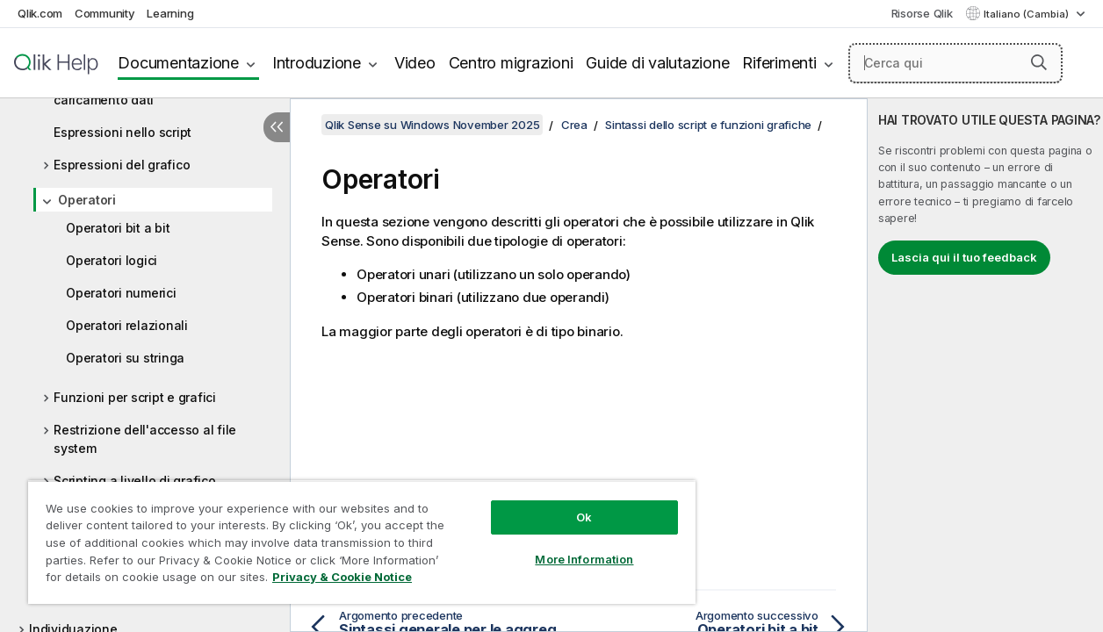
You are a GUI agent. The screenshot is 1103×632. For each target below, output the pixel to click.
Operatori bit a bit (117, 227)
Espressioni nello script (122, 132)
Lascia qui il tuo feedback (964, 257)
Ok (561, 504)
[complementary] (985, 365)
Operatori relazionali (127, 325)
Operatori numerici (121, 292)
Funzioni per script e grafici (135, 397)
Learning (170, 13)
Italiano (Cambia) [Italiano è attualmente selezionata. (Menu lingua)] (1027, 14)
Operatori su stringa (125, 357)
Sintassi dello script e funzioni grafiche (708, 125)
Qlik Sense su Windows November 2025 (432, 125)
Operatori (87, 199)
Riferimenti (779, 63)
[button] (1039, 62)
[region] (347, 535)
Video (415, 63)
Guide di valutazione (657, 63)
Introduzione (316, 63)
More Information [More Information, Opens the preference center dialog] (561, 546)
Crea (574, 125)
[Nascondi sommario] (276, 127)
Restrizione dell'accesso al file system (145, 439)
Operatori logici (111, 260)
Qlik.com (40, 13)
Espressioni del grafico (122, 164)
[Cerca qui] (955, 63)
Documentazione (178, 63)
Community (105, 13)
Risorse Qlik (922, 13)
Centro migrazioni (511, 63)
